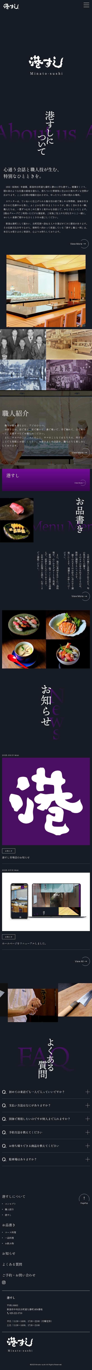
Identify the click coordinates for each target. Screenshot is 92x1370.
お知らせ (8, 1253)
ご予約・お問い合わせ (19, 1275)
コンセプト (10, 1203)
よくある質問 (12, 1264)
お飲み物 (9, 1243)
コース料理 (10, 1232)
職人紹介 (9, 1209)
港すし (8, 1215)
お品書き (8, 1224)
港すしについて (14, 1196)
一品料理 (9, 1237)
